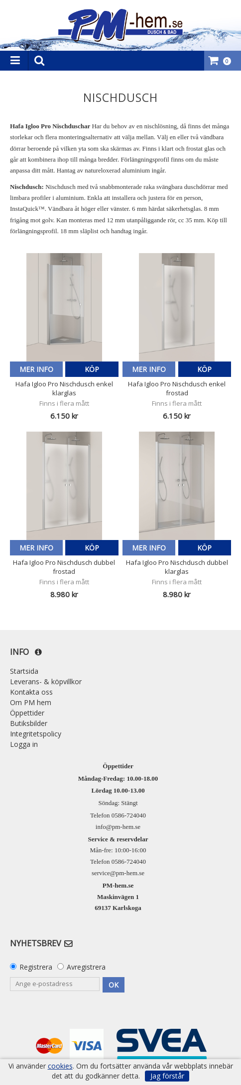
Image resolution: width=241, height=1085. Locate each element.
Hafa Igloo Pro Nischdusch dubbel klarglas (177, 567)
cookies (60, 1066)
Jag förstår (167, 1076)
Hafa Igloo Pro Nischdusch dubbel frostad (64, 567)
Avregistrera (86, 967)
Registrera (35, 967)
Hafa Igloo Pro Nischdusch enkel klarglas (64, 388)
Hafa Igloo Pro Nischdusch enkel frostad (177, 388)
